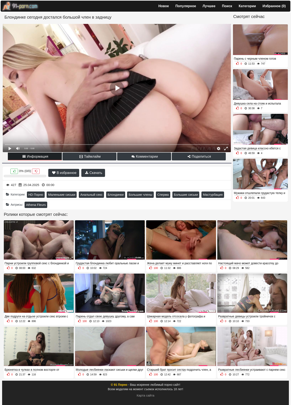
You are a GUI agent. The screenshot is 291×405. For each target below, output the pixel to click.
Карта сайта (145, 395)
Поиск (227, 6)
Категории (247, 6)
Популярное (185, 6)
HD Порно (35, 194)
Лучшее (209, 6)
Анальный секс (91, 194)
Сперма (163, 194)
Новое (163, 6)
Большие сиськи (186, 194)
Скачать (93, 173)
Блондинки (116, 194)
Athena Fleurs (36, 205)
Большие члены (140, 194)
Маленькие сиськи (61, 194)
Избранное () (274, 6)
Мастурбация (213, 194)
